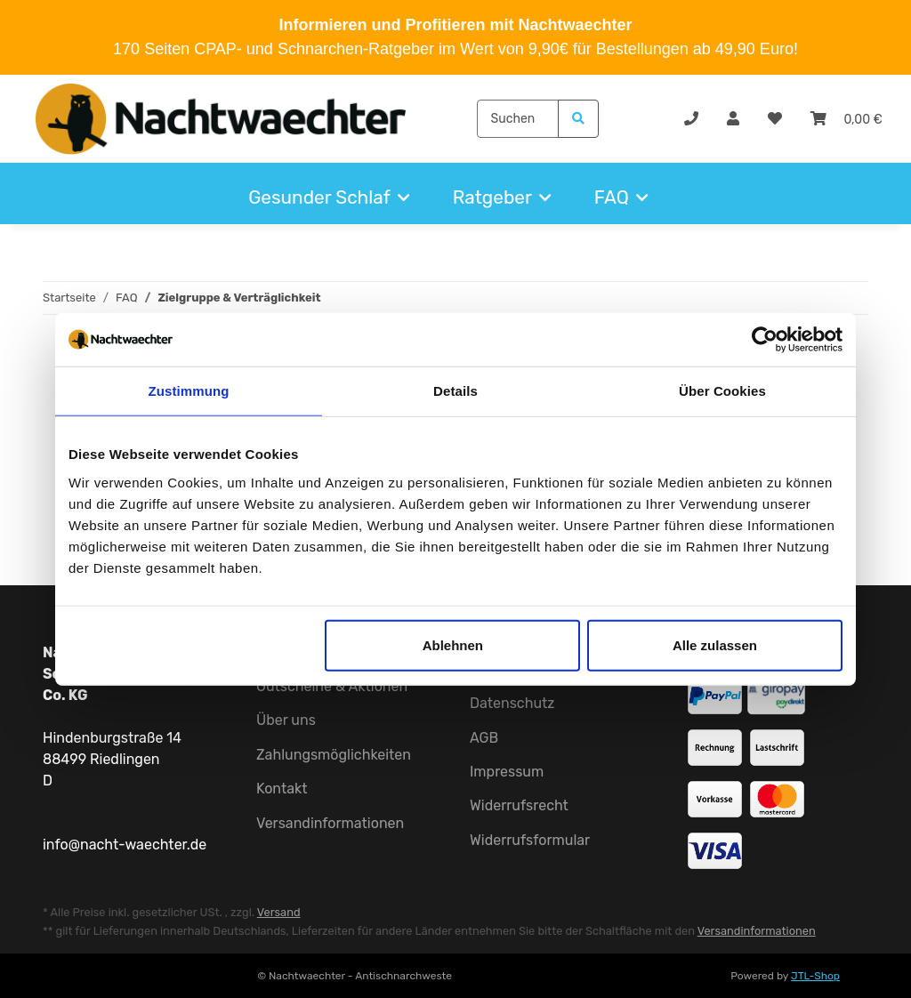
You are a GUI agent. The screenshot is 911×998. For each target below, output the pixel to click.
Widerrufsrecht (519, 805)
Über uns (286, 720)
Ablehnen (453, 644)
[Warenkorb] (847, 119)
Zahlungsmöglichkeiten (333, 754)
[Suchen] (518, 119)
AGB (484, 737)
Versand (279, 912)
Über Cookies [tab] (722, 390)
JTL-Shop (815, 976)
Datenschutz (512, 703)
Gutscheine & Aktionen (331, 686)
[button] (733, 119)
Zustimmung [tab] (189, 390)
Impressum (507, 771)
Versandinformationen (330, 823)
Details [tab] (455, 390)
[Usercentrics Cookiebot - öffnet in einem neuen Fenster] (764, 339)
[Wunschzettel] (775, 119)
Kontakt (282, 788)
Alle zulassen (715, 644)
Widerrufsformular (530, 840)
